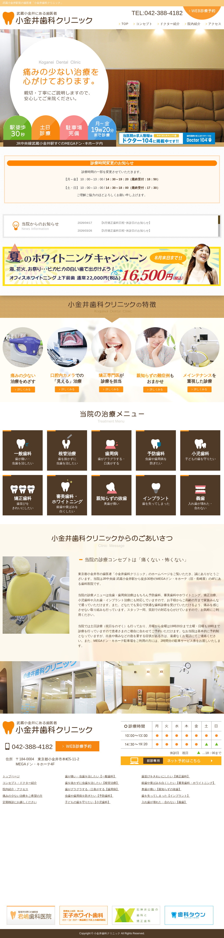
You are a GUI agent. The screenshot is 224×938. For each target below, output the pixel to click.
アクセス (214, 24)
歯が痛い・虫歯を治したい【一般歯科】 (90, 776)
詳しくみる (24, 389)
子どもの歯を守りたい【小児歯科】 (87, 802)
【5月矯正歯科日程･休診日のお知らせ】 (126, 230)
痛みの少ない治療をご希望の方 (22, 795)
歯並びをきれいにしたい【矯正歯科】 (166, 776)
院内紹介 (194, 24)
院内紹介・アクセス (15, 789)
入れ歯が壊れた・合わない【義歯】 (164, 802)
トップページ (11, 776)
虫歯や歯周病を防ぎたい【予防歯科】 (89, 795)
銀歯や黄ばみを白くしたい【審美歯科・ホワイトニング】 (178, 783)
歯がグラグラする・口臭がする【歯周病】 (92, 789)
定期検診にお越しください (20, 802)
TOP (124, 24)
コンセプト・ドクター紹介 (20, 783)
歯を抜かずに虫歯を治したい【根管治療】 (92, 783)
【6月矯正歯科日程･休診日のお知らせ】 (126, 222)
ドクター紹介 (170, 24)
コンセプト (144, 24)
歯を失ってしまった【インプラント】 (166, 795)
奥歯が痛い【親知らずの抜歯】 (161, 789)
